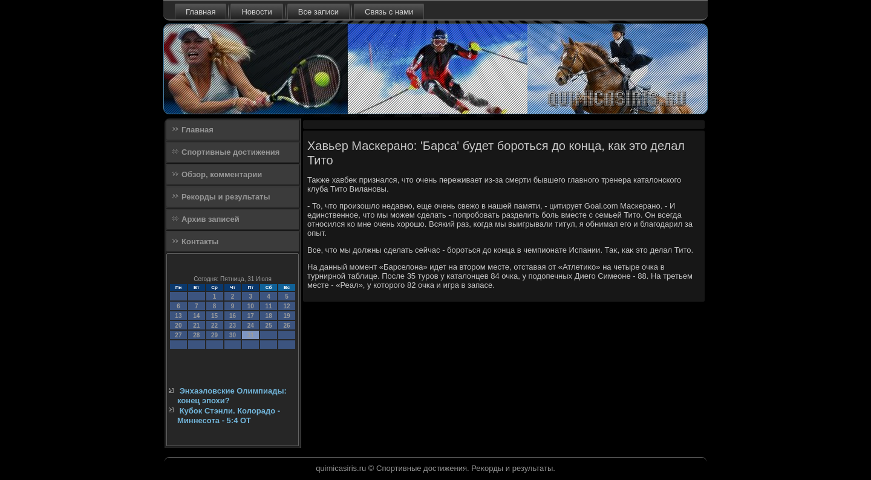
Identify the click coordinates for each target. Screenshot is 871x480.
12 (286, 306)
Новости (256, 11)
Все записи (318, 11)
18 (269, 316)
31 (250, 335)
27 (178, 335)
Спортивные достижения (230, 152)
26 (286, 325)
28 (196, 335)
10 (250, 306)
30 (232, 335)
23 (232, 325)
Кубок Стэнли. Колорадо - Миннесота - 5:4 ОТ (228, 415)
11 (269, 306)
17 (250, 316)
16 (232, 316)
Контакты (199, 241)
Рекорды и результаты (225, 196)
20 (178, 325)
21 (196, 325)
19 (286, 316)
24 (250, 325)
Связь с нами (389, 11)
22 (214, 325)
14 (196, 316)
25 (269, 325)
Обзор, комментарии (221, 174)
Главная (200, 11)
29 (214, 335)
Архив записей (210, 219)
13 (178, 316)
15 (214, 316)
